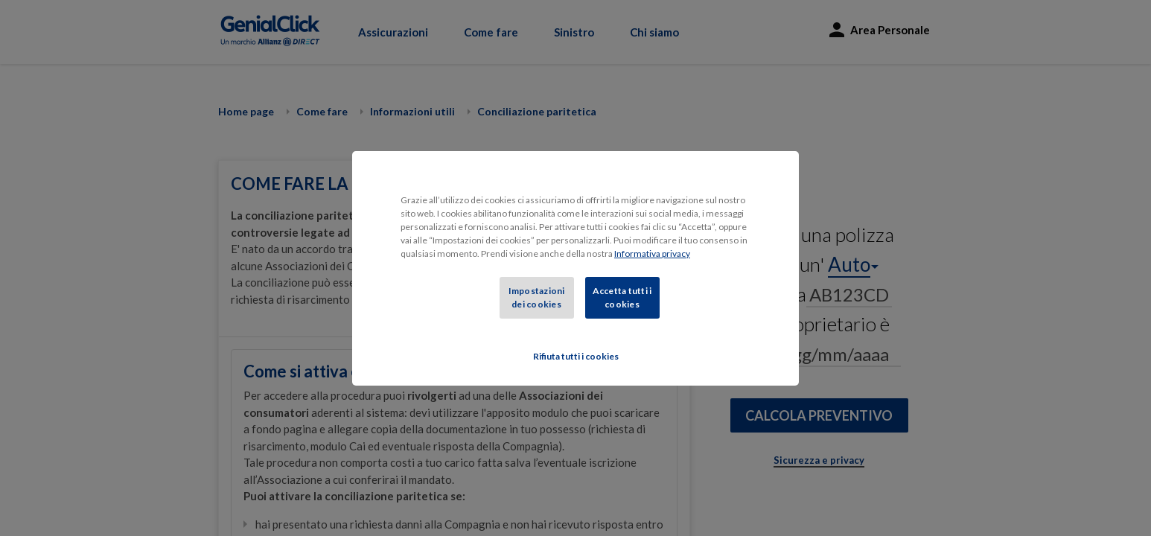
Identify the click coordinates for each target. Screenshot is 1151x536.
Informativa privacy (652, 253)
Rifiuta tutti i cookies (576, 356)
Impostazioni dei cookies (536, 297)
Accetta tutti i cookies (622, 297)
